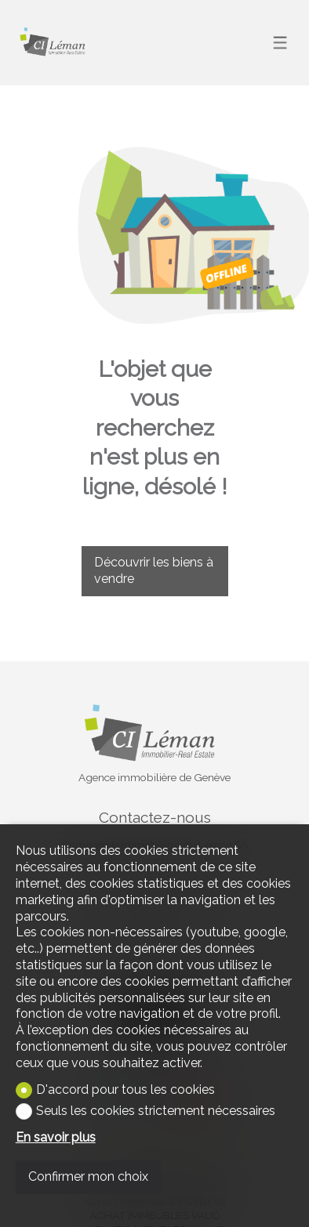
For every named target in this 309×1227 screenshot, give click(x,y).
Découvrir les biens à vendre (153, 570)
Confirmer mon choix (88, 1176)
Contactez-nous (155, 817)
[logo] (55, 42)
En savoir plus (56, 1137)
